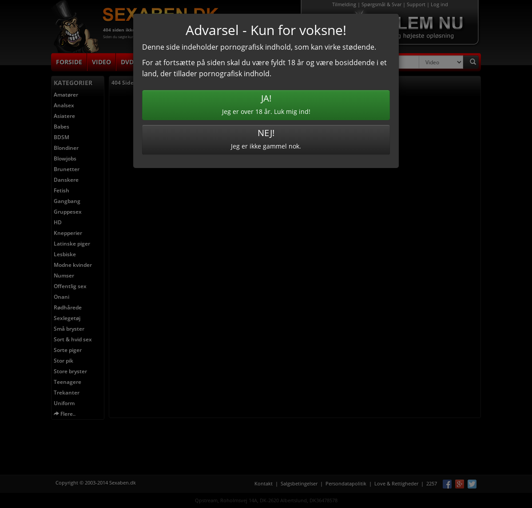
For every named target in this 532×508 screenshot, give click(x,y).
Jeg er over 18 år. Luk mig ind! (266, 104)
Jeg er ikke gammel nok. (266, 138)
